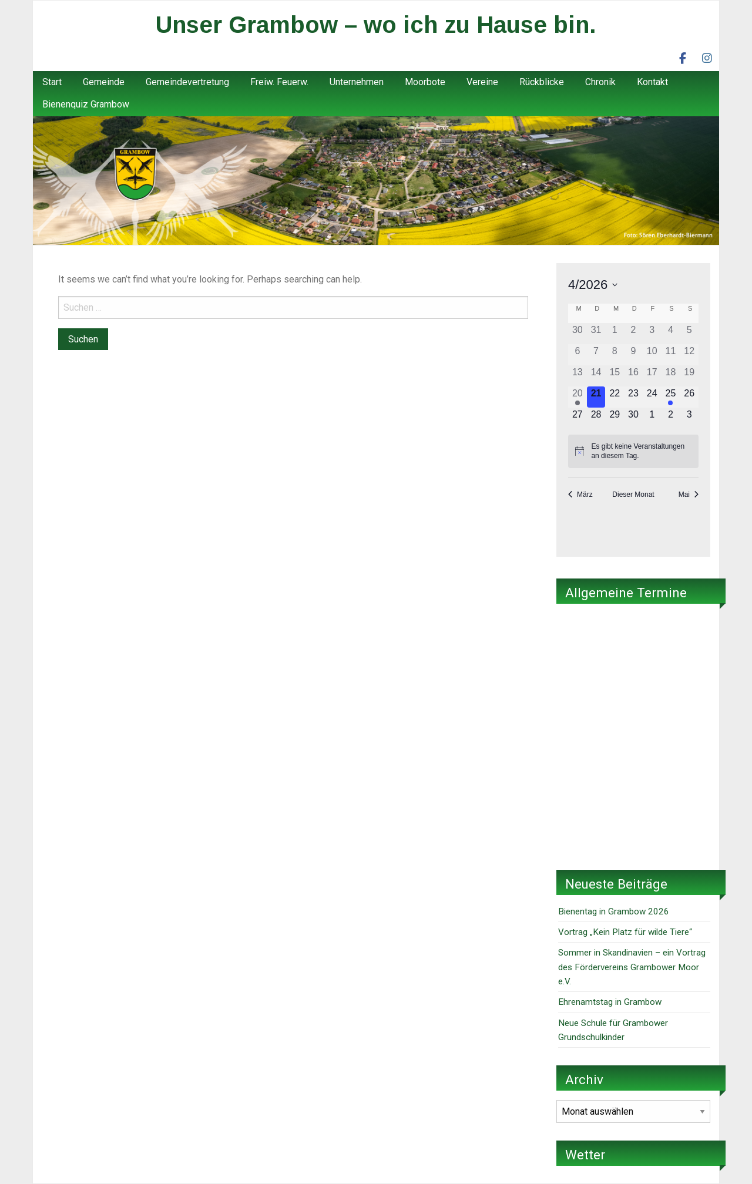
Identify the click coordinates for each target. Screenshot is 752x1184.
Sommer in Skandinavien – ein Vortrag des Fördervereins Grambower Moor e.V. (632, 967)
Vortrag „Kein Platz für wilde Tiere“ (625, 932)
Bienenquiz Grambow (85, 104)
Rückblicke (541, 82)
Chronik (600, 82)
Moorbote (425, 82)
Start (52, 82)
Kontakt (652, 82)
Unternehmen (357, 82)
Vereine (482, 82)
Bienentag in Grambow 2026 (613, 911)
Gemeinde (104, 82)
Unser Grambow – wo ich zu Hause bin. (376, 25)
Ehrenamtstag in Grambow (610, 1002)
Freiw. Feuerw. (279, 82)
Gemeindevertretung (187, 82)
